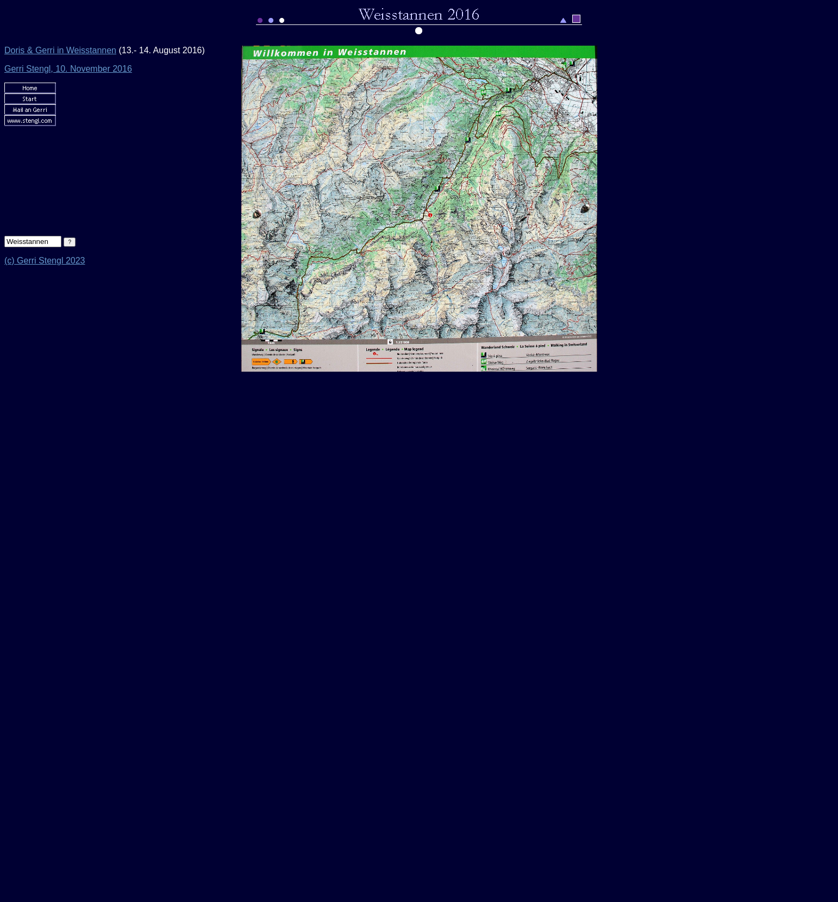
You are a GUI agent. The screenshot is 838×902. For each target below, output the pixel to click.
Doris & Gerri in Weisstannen (60, 50)
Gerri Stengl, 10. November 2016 (68, 68)
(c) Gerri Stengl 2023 (44, 260)
